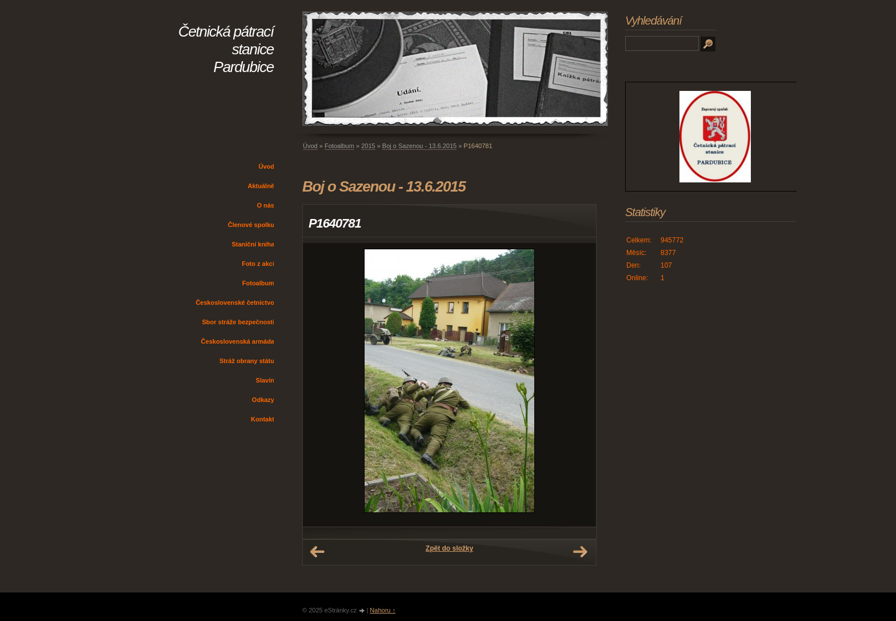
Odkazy (263, 399)
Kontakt (262, 419)
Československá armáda (237, 341)
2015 (368, 145)
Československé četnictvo (234, 302)
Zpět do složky (449, 548)
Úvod (267, 166)
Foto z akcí (258, 263)
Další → (580, 551)
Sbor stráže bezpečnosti (238, 322)
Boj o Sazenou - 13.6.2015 (419, 145)
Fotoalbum (258, 283)
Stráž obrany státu (246, 360)
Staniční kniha (252, 244)
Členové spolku (251, 224)
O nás (265, 205)
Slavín (265, 380)
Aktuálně (261, 185)
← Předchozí (317, 551)
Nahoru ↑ (382, 610)
